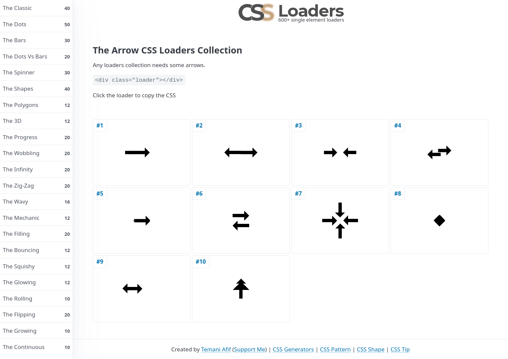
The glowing (36, 282)
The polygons (36, 105)
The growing (36, 330)
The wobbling (36, 153)
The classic (36, 8)
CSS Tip (400, 349)
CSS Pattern (335, 349)
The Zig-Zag (36, 185)
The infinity (36, 169)
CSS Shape (370, 349)
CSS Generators (293, 349)
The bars (36, 40)
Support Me (249, 349)
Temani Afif (216, 349)
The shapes (36, 88)
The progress (36, 137)
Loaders (290, 11)
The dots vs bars (36, 56)
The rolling (36, 298)
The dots (36, 24)
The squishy (36, 266)
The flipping (36, 314)
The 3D (36, 121)
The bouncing (36, 250)
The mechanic (36, 218)
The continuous (36, 347)
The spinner (36, 72)
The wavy (36, 201)
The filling (36, 233)
